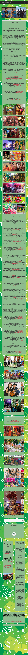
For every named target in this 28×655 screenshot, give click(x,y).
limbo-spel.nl (17, 89)
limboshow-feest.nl (19, 79)
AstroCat (13, 624)
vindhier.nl (9, 567)
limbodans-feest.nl (21, 82)
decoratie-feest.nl (21, 340)
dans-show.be (20, 261)
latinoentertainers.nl (17, 241)
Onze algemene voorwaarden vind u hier (14, 621)
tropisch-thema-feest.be (17, 277)
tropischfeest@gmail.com (15, 421)
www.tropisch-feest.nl (14, 285)
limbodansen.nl (19, 87)
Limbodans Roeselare (6, 2)
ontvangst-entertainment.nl (17, 229)
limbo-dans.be (18, 85)
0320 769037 (14, 100)
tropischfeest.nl (19, 92)
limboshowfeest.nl (18, 80)
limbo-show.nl (14, 237)
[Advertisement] (14, 641)
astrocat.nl (8, 571)
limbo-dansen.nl (17, 73)
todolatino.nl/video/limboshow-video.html (14, 78)
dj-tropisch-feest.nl (16, 244)
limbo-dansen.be (19, 72)
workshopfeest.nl (15, 234)
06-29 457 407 (12, 99)
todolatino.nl (7, 553)
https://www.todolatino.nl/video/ (14, 96)
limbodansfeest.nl (16, 84)
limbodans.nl (19, 86)
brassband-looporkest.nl (16, 350)
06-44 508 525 (18, 99)
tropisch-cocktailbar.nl (14, 329)
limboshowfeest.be (14, 76)
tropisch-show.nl (20, 91)
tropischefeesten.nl (19, 93)
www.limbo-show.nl (20, 265)
